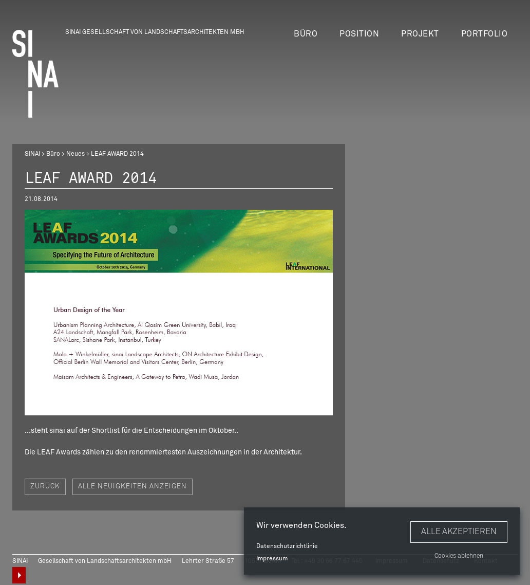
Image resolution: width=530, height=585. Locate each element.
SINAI (32, 154)
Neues (75, 154)
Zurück (45, 486)
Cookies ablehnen (458, 556)
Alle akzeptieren (459, 531)
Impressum (272, 559)
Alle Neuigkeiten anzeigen (132, 486)
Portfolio (484, 34)
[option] (179, 312)
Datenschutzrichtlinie (287, 546)
